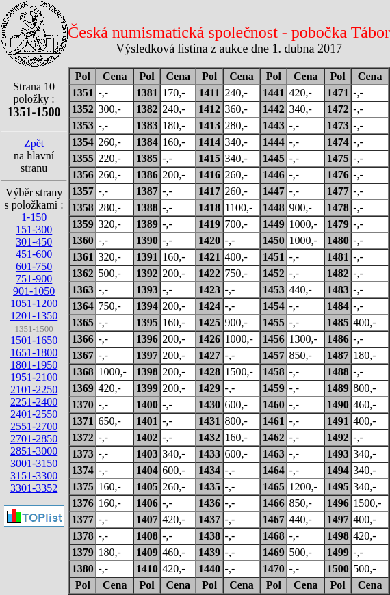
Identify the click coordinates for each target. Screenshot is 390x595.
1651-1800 (33, 352)
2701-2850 (33, 439)
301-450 (34, 242)
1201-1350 (33, 315)
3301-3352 (33, 488)
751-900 (34, 279)
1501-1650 (33, 340)
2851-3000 (33, 451)
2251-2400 (33, 402)
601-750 (34, 266)
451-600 (34, 254)
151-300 (34, 229)
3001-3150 (33, 463)
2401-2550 (33, 414)
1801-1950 (33, 365)
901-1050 (34, 291)
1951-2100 (33, 377)
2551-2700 (33, 426)
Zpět (34, 143)
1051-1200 (33, 303)
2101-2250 (33, 389)
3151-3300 (33, 475)
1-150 (34, 217)
